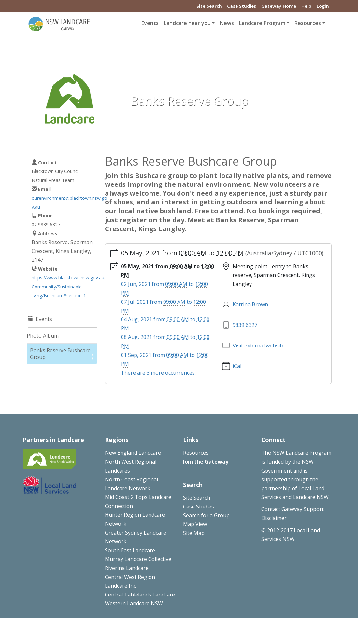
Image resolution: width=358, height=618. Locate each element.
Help (306, 6)
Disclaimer (274, 518)
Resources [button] (307, 23)
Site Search (209, 6)
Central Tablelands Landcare (140, 594)
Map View (195, 524)
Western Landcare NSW (134, 603)
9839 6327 (245, 325)
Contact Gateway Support (292, 509)
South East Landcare (130, 550)
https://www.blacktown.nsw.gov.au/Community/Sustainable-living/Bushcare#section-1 (69, 286)
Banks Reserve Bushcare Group (60, 353)
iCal (237, 366)
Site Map (194, 533)
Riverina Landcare (127, 568)
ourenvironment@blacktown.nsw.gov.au (69, 202)
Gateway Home (278, 6)
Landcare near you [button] (187, 23)
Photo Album (43, 335)
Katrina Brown (250, 304)
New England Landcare (133, 452)
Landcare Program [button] (262, 23)
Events (150, 23)
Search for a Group (206, 515)
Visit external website (259, 345)
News (227, 23)
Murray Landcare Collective (138, 559)
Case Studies (241, 6)
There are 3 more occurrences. (158, 372)
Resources (195, 452)
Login (323, 6)
